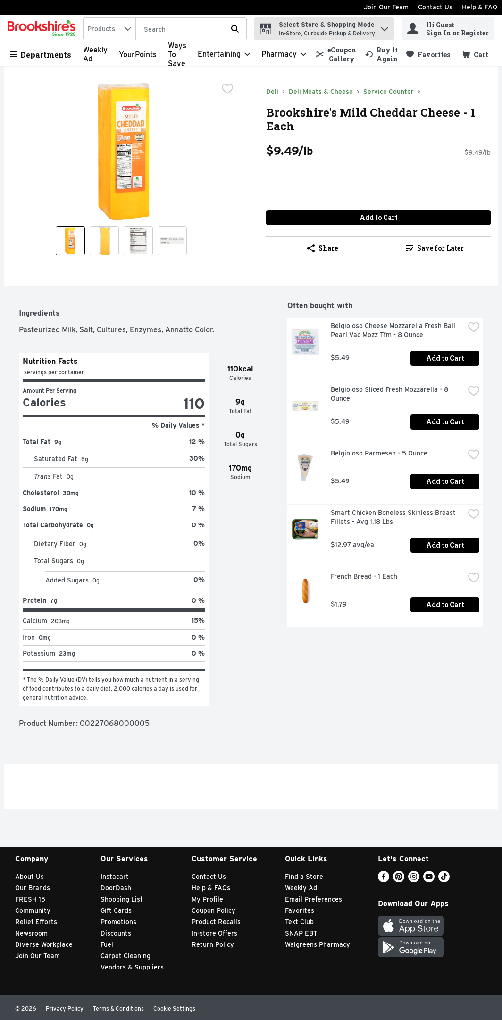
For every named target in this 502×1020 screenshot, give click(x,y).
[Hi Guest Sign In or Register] (448, 28)
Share (322, 248)
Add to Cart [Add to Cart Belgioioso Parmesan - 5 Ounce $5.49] (445, 481)
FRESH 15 (30, 899)
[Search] (191, 29)
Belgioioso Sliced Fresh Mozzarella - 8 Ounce (390, 394)
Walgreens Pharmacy (317, 944)
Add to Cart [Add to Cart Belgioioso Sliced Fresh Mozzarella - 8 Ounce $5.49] (445, 421)
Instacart (114, 876)
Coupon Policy (213, 910)
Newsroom (31, 933)
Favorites (299, 910)
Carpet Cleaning (125, 956)
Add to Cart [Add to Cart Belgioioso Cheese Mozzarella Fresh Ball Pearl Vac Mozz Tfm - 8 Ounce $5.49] (445, 358)
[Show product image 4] (172, 240)
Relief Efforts (36, 922)
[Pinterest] (398, 879)
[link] (336, 54)
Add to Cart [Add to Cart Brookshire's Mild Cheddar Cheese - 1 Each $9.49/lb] (379, 217)
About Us (29, 876)
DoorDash (115, 888)
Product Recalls (216, 922)
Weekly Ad (301, 888)
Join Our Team (386, 7)
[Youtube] (429, 879)
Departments (40, 54)
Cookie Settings (174, 1008)
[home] (43, 29)
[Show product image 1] (70, 240)
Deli (272, 91)
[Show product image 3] (138, 240)
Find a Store (304, 876)
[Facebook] (383, 879)
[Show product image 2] (104, 240)
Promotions (118, 922)
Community (32, 910)
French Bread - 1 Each (364, 576)
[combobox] (109, 28)
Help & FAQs (211, 888)
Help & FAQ (479, 7)
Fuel (106, 944)
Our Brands (32, 888)
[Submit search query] (235, 28)
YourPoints (138, 54)
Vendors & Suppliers (132, 967)
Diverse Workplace (44, 944)
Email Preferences (313, 899)
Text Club (299, 922)
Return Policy (213, 944)
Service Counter (388, 91)
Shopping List (121, 899)
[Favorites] (428, 54)
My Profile (207, 899)
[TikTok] (444, 879)
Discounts (115, 933)
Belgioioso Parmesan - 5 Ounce (379, 453)
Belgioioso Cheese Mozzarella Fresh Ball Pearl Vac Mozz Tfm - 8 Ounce (394, 330)
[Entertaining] (224, 54)
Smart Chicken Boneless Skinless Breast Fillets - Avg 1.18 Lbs (394, 517)
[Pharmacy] (283, 54)
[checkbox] (227, 88)
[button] (384, 26)
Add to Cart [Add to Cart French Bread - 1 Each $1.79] (445, 604)
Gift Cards (116, 910)
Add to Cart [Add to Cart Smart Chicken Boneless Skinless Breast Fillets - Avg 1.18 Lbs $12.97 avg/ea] (445, 544)
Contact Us (435, 7)
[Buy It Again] (381, 54)
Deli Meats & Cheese (321, 91)
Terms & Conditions (118, 1008)
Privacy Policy (65, 1008)
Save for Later (435, 248)
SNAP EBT (301, 933)
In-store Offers (214, 933)
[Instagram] (413, 879)
